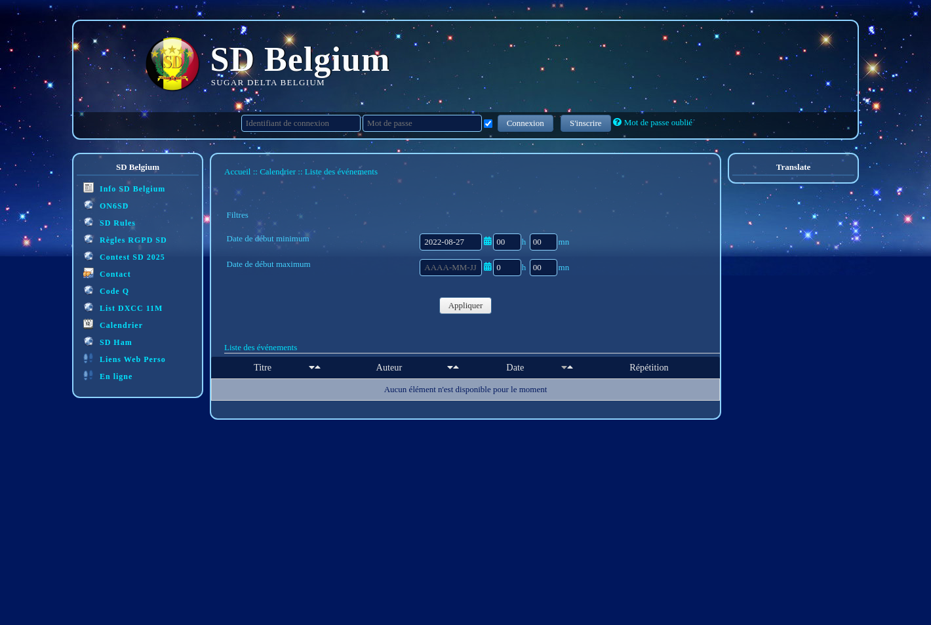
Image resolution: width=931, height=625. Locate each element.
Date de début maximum (269, 264)
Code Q (106, 290)
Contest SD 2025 (124, 256)
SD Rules (109, 222)
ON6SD (106, 205)
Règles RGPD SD (125, 239)
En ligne (107, 375)
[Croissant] (312, 367)
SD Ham (107, 341)
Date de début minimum (268, 238)
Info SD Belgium (124, 187)
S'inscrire (586, 123)
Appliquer (465, 305)
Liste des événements (260, 347)
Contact (107, 273)
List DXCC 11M (123, 307)
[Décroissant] (318, 367)
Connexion (525, 123)
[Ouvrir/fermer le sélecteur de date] (487, 241)
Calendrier (113, 324)
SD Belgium (300, 59)
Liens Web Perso (124, 358)
